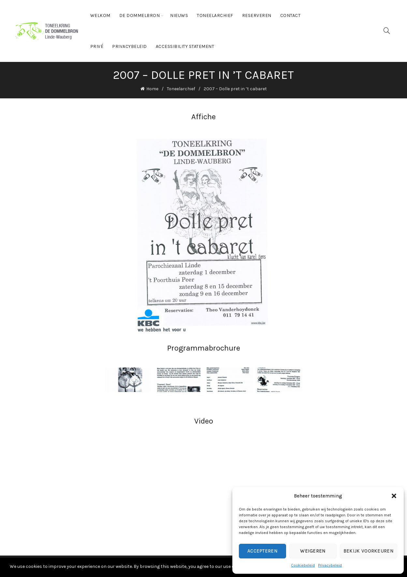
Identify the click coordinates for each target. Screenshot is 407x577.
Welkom (100, 15)
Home (152, 88)
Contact (290, 15)
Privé (97, 46)
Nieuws (179, 15)
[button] (394, 496)
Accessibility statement (185, 46)
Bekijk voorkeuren (368, 551)
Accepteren (262, 551)
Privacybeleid (330, 565)
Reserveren (256, 15)
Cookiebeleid (303, 565)
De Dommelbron (139, 15)
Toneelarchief (215, 15)
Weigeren (313, 551)
